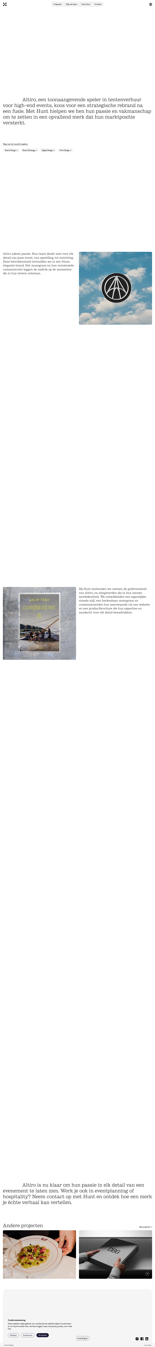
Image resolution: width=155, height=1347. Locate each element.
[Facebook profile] (141, 1338)
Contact (97, 4)
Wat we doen (71, 4)
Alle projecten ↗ (145, 1227)
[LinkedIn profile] (146, 1338)
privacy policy (57, 1326)
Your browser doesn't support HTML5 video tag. (77, 53)
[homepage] (5, 4)
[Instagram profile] (137, 1338)
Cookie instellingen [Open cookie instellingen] (9, 1345)
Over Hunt (85, 4)
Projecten (58, 4)
